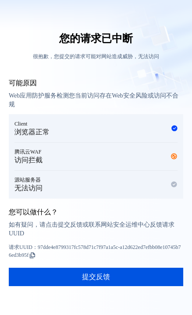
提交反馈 (96, 276)
